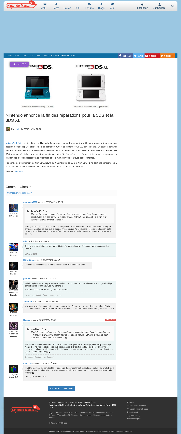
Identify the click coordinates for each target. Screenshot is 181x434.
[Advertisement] (90, 32)
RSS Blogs (62, 423)
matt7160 (27, 363)
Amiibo (64, 415)
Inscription (142, 6)
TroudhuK (28, 301)
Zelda (71, 413)
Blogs (101, 6)
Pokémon (84, 413)
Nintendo (19, 171)
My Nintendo (73, 415)
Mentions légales (134, 419)
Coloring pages (126, 431)
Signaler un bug (133, 415)
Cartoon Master (85, 415)
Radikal (26, 320)
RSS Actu (53, 423)
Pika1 (26, 241)
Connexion (160, 6)
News (17, 56)
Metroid (92, 413)
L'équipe (130, 402)
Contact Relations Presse (137, 409)
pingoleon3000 (30, 202)
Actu (45, 6)
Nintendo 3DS (28, 56)
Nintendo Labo (99, 415)
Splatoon (109, 413)
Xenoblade (100, 413)
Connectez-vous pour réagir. (19, 193)
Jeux (113, 6)
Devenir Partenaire (66, 431)
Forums (89, 6)
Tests (56, 6)
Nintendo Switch (61, 413)
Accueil (9, 56)
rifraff (17, 129)
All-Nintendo (79, 431)
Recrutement (132, 412)
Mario (77, 413)
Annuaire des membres (136, 406)
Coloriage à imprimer (111, 431)
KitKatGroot (29, 260)
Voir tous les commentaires (61, 388)
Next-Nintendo (91, 431)
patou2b (27, 278)
